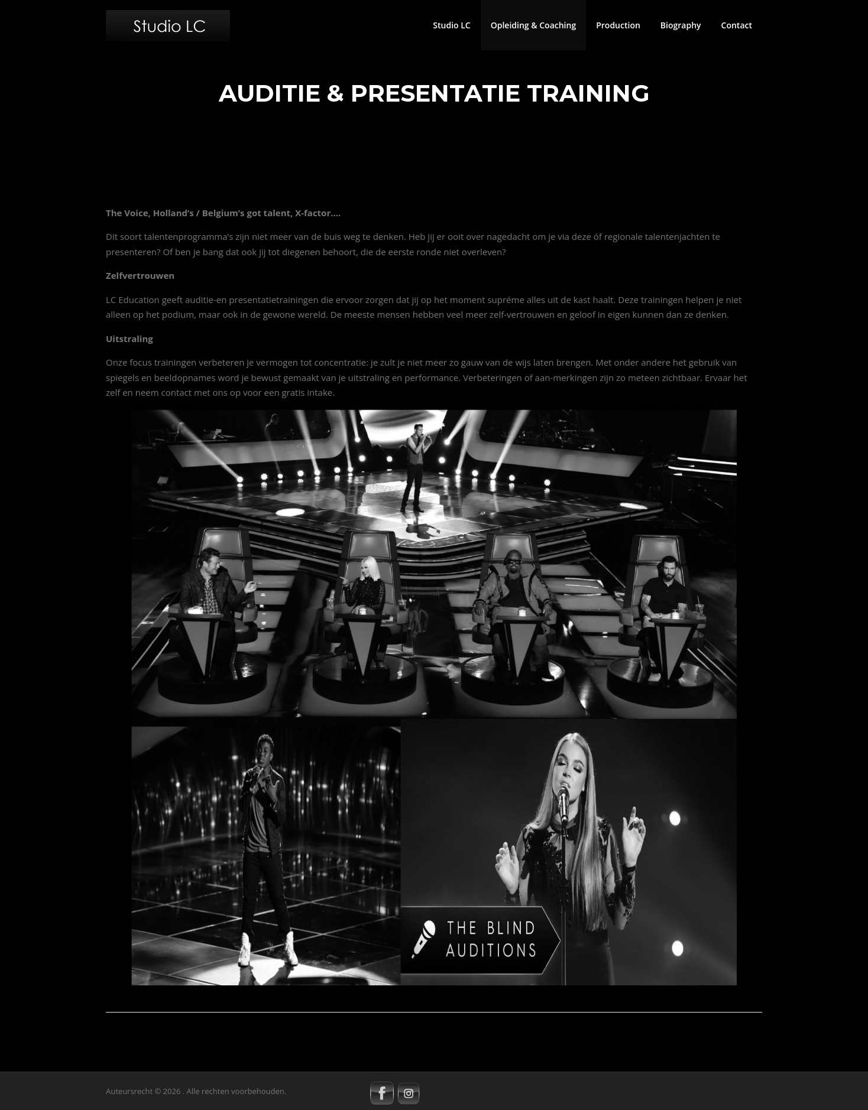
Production (618, 25)
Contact (736, 25)
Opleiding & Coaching (533, 25)
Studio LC (451, 25)
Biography (680, 25)
